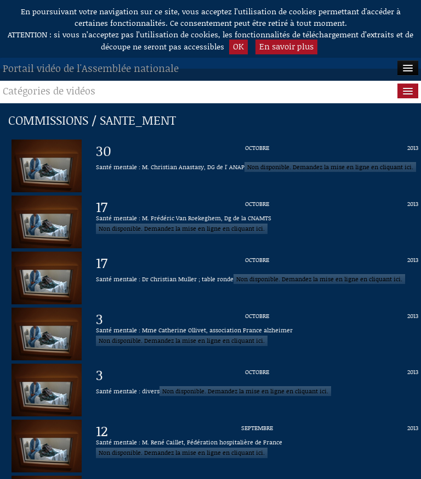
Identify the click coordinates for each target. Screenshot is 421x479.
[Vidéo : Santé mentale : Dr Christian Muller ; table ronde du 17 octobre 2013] (257, 278)
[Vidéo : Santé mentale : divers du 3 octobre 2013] (257, 390)
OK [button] (238, 46)
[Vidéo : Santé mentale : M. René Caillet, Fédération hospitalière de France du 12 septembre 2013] (257, 446)
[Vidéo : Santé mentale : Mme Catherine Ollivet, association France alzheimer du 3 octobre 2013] (257, 334)
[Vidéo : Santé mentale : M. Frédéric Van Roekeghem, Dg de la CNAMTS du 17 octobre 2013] (257, 222)
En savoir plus (286, 46)
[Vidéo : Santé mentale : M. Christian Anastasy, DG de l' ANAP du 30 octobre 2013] (257, 166)
